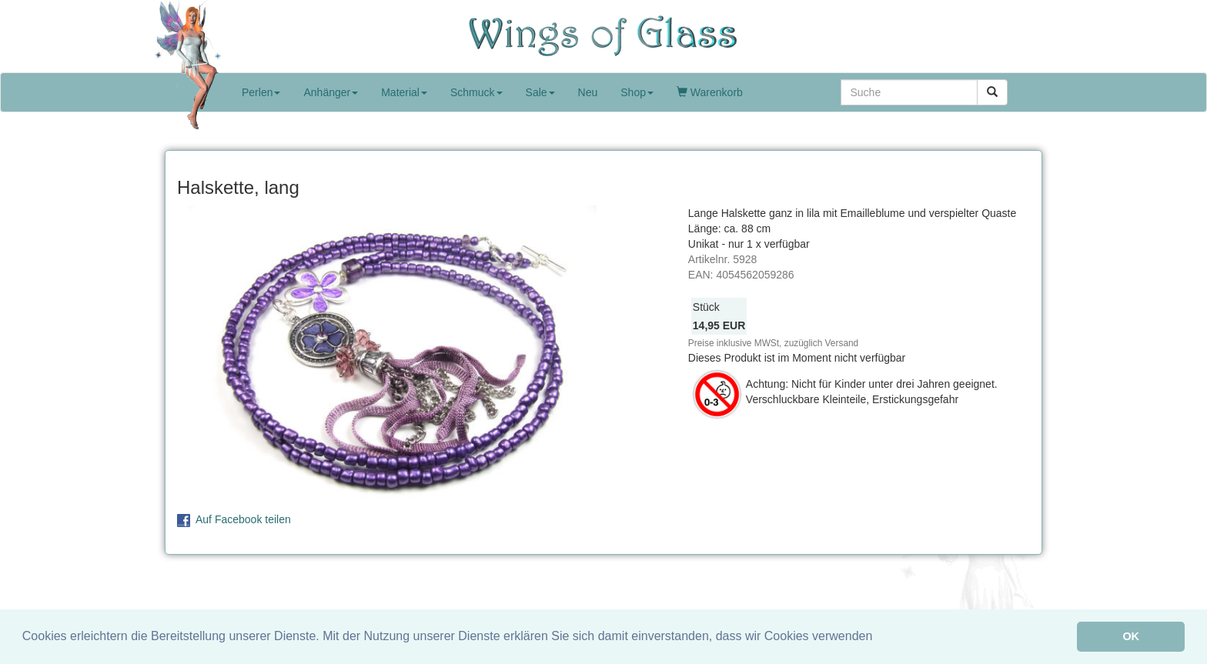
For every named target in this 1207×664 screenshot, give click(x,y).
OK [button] (1130, 636)
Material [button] (404, 92)
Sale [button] (540, 92)
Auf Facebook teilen (243, 519)
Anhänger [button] (330, 92)
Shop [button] (637, 92)
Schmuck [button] (476, 92)
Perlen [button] (261, 92)
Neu (588, 92)
